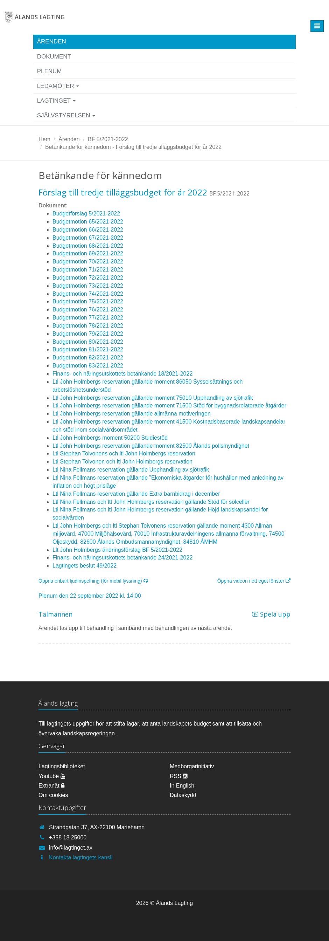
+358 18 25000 (67, 837)
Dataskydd (183, 795)
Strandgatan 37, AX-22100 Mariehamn (97, 827)
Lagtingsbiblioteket (61, 766)
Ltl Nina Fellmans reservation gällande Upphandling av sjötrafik (130, 470)
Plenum (49, 71)
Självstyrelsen (66, 115)
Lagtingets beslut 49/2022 (84, 566)
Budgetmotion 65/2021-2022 (87, 222)
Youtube (51, 776)
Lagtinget (56, 100)
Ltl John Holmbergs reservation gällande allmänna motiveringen (131, 414)
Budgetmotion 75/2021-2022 (87, 301)
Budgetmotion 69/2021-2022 (87, 253)
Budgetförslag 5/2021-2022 (86, 214)
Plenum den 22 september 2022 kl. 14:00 (89, 596)
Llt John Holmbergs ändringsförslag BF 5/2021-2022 (117, 550)
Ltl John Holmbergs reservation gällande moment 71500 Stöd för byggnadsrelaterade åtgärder (169, 405)
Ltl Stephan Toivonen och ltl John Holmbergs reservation (122, 462)
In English (182, 786)
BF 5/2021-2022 (108, 139)
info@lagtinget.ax (70, 848)
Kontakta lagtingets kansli (80, 857)
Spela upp (271, 614)
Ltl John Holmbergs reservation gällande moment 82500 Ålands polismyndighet (150, 446)
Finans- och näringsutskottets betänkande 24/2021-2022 (122, 558)
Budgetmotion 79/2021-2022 (87, 334)
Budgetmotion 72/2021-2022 (87, 278)
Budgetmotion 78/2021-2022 (87, 326)
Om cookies (53, 795)
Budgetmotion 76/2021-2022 (87, 309)
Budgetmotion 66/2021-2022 (87, 230)
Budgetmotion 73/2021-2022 (87, 286)
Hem (44, 139)
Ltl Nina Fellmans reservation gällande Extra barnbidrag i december (136, 494)
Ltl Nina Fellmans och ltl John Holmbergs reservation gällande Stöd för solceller (151, 502)
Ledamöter (58, 86)
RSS (179, 776)
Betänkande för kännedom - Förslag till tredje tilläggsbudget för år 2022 (133, 147)
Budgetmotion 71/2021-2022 (87, 270)
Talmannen (55, 614)
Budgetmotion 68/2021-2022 (87, 246)
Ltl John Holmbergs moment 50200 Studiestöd (110, 438)
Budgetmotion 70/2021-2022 (87, 262)
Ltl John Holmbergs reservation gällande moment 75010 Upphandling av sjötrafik (152, 398)
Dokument (54, 56)
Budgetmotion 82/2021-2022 (87, 357)
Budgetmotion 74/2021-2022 (87, 294)
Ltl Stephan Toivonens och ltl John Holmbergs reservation (123, 453)
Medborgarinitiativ (192, 766)
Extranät (51, 786)
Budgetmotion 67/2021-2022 (87, 238)
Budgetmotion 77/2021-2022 (87, 318)
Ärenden (51, 41)
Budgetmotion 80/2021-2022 (87, 342)
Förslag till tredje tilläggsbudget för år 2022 (122, 192)
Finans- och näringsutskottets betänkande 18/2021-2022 (122, 374)
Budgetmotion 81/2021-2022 (87, 349)
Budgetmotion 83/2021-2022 (87, 366)
